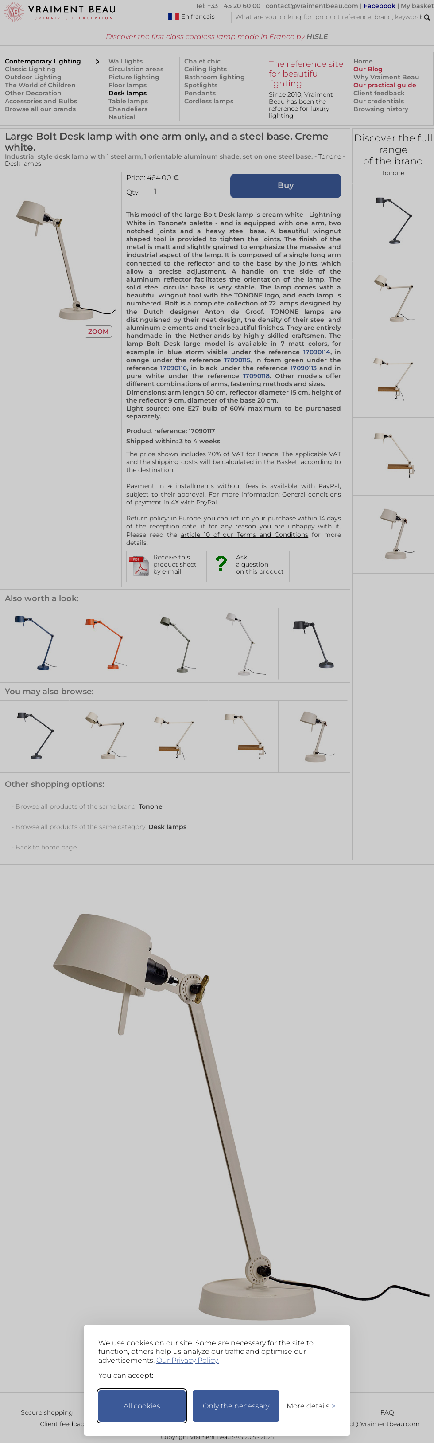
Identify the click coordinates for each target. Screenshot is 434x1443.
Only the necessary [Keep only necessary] (236, 1406)
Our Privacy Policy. (187, 1360)
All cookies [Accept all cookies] (142, 1406)
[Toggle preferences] (307, 1406)
